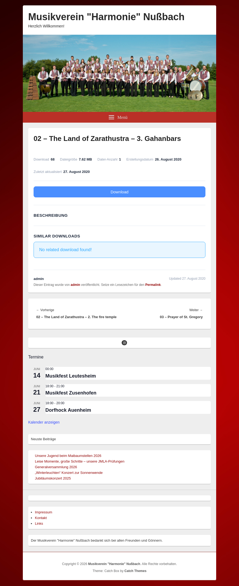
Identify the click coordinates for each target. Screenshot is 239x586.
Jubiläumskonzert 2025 (53, 478)
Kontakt (41, 518)
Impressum (43, 512)
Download (120, 192)
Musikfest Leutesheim (70, 376)
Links (39, 523)
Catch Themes (135, 571)
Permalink (153, 285)
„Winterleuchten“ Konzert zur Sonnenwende (69, 473)
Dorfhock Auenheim (68, 410)
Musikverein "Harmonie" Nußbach (106, 16)
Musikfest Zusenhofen (70, 393)
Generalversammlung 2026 (56, 467)
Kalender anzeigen (44, 422)
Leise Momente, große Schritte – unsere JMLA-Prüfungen (79, 461)
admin (75, 285)
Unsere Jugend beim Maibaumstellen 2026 (68, 456)
